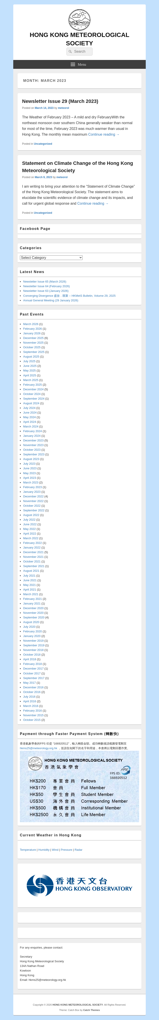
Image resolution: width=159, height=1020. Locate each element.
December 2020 (33, 608)
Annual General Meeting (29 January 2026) (50, 300)
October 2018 (32, 654)
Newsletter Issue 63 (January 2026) (45, 291)
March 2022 (30, 538)
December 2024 (33, 389)
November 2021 (33, 556)
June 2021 (30, 580)
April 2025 (29, 375)
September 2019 (33, 645)
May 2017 (29, 682)
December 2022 (33, 496)
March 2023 (30, 482)
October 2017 (32, 673)
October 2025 (32, 347)
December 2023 (33, 440)
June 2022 (30, 524)
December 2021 (33, 552)
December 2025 (33, 338)
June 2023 (30, 468)
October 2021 (32, 561)
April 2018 (29, 659)
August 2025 (31, 356)
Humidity (44, 849)
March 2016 (30, 706)
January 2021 (32, 603)
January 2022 (32, 547)
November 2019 (33, 640)
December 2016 (33, 687)
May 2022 (29, 529)
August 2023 (31, 459)
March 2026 (30, 324)
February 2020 (32, 631)
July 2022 (29, 519)
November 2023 (33, 445)
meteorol (63, 108)
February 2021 (32, 598)
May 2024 (29, 417)
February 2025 (32, 384)
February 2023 (32, 487)
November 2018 (33, 650)
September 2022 (33, 510)
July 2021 (29, 575)
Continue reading (103, 134)
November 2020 (33, 612)
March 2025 (30, 380)
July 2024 (29, 408)
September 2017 (33, 678)
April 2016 (29, 701)
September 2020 (33, 617)
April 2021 (29, 589)
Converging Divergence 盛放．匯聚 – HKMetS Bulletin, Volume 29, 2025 (69, 295)
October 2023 (32, 449)
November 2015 (33, 715)
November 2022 (33, 501)
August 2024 (31, 403)
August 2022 (31, 515)
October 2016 (32, 692)
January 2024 (32, 435)
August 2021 (31, 570)
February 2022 (32, 543)
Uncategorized (43, 143)
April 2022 (29, 533)
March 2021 (30, 594)
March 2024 (30, 426)
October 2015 (32, 720)
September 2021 (33, 566)
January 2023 (32, 491)
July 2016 (29, 696)
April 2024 (29, 421)
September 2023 (33, 454)
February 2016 (32, 710)
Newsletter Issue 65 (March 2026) (44, 281)
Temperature (28, 849)
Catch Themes (91, 1010)
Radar (78, 849)
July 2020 (29, 626)
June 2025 (30, 366)
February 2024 (32, 431)
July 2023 (29, 463)
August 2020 (31, 622)
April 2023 (29, 477)
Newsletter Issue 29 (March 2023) (60, 101)
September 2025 (33, 352)
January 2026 (32, 333)
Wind (55, 849)
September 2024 (33, 398)
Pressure (66, 849)
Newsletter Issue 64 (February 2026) (46, 286)
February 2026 (32, 328)
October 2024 (32, 394)
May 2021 (29, 585)
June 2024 (30, 412)
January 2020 (32, 636)
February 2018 (32, 664)
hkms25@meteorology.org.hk (38, 748)
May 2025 (29, 370)
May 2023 (29, 473)
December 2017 (33, 668)
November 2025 (33, 342)
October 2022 (32, 505)
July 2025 (29, 361)
